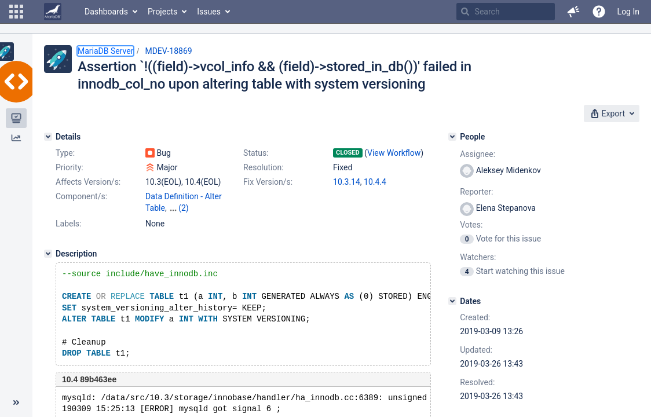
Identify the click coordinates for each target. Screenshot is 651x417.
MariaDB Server (105, 51)
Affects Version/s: (88, 181)
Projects (162, 11)
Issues (209, 11)
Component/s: (81, 196)
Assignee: (477, 154)
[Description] (48, 254)
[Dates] (452, 301)
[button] (16, 11)
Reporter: (476, 191)
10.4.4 (375, 181)
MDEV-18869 (168, 51)
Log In (628, 11)
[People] (452, 137)
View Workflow (393, 153)
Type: (65, 153)
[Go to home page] (52, 11)
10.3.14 (346, 181)
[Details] (48, 137)
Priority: (69, 167)
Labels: (68, 223)
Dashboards (106, 11)
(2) (183, 208)
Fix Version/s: (267, 181)
